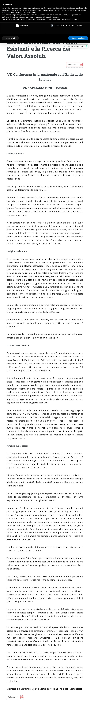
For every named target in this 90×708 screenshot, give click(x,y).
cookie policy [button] (31, 12)
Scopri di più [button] (10, 38)
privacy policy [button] (6, 10)
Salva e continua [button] (78, 38)
